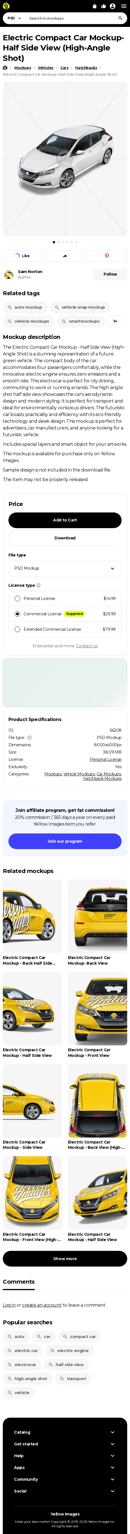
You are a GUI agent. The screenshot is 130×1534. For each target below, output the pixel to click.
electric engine (69, 1350)
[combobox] (76, 18)
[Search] (120, 18)
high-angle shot (27, 1378)
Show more (65, 1258)
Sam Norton (30, 271)
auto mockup (24, 307)
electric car (22, 1350)
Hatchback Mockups (102, 778)
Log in (9, 1305)
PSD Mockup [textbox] (26, 568)
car (43, 1336)
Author (24, 277)
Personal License (106, 759)
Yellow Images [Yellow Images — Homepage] (65, 1514)
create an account (41, 1305)
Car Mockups (109, 774)
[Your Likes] (103, 6)
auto (15, 1336)
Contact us (87, 645)
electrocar (21, 1364)
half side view (65, 1364)
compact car (79, 1336)
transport (73, 1378)
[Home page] (5, 68)
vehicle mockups (28, 321)
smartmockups (80, 321)
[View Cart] (94, 6)
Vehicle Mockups (79, 774)
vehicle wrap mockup (79, 307)
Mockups (52, 774)
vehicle (18, 1392)
